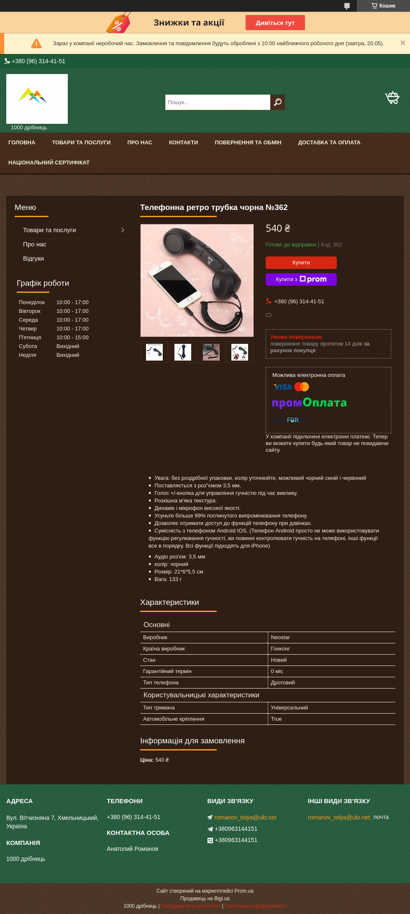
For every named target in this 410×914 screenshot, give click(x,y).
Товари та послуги (81, 142)
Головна (21, 142)
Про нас (139, 142)
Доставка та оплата (329, 142)
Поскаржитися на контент (190, 906)
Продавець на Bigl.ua (205, 898)
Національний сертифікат (49, 162)
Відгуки (33, 258)
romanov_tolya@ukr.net (246, 817)
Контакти (183, 142)
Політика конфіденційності (256, 906)
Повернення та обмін (248, 142)
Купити (301, 262)
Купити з (301, 279)
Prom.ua (244, 891)
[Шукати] (277, 102)
